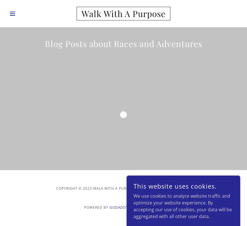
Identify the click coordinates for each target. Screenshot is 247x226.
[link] (123, 15)
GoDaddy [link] (119, 207)
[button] (24, 13)
